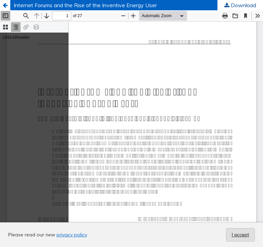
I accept (240, 235)
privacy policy (72, 235)
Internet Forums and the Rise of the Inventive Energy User (85, 5)
